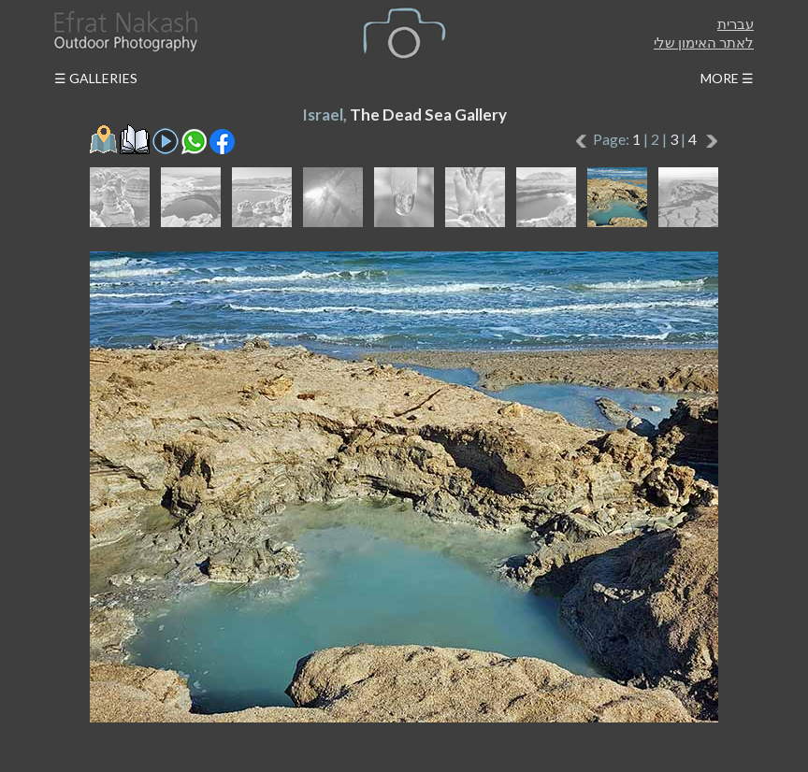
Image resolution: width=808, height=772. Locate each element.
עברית (735, 23)
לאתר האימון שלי (704, 42)
